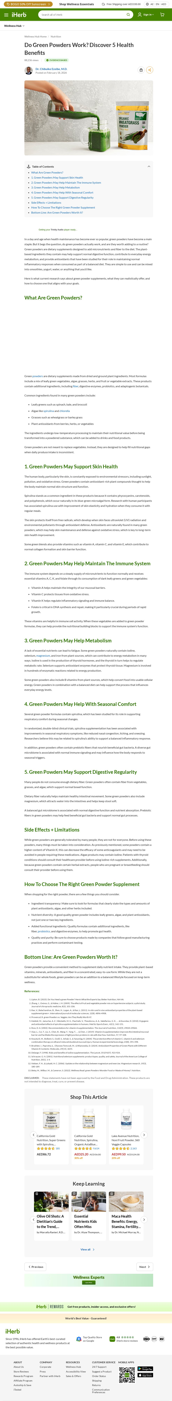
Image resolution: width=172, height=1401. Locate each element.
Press (43, 1371)
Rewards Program (23, 1376)
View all (88, 1249)
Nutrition (56, 36)
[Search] (85, 14)
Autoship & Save (22, 1385)
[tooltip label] (56, 60)
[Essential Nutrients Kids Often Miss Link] (89, 1216)
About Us (19, 1366)
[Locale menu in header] (158, 4)
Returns (96, 1385)
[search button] (128, 14)
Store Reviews (21, 1371)
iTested (17, 1389)
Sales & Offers (73, 1376)
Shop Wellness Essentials (76, 4)
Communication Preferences (101, 1391)
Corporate (45, 1366)
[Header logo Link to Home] (19, 15)
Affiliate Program (23, 1380)
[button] (34, 1134)
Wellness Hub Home (35, 36)
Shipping (97, 1380)
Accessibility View (76, 1371)
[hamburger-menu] (6, 14)
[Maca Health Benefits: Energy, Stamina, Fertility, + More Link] (126, 1216)
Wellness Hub (73, 1366)
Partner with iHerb (50, 1376)
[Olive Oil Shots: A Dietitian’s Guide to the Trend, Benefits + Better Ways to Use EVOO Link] (51, 1216)
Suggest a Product (101, 1371)
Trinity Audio (57, 230)
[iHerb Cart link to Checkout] (162, 14)
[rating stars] (46, 1148)
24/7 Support (99, 1366)
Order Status (99, 1376)
